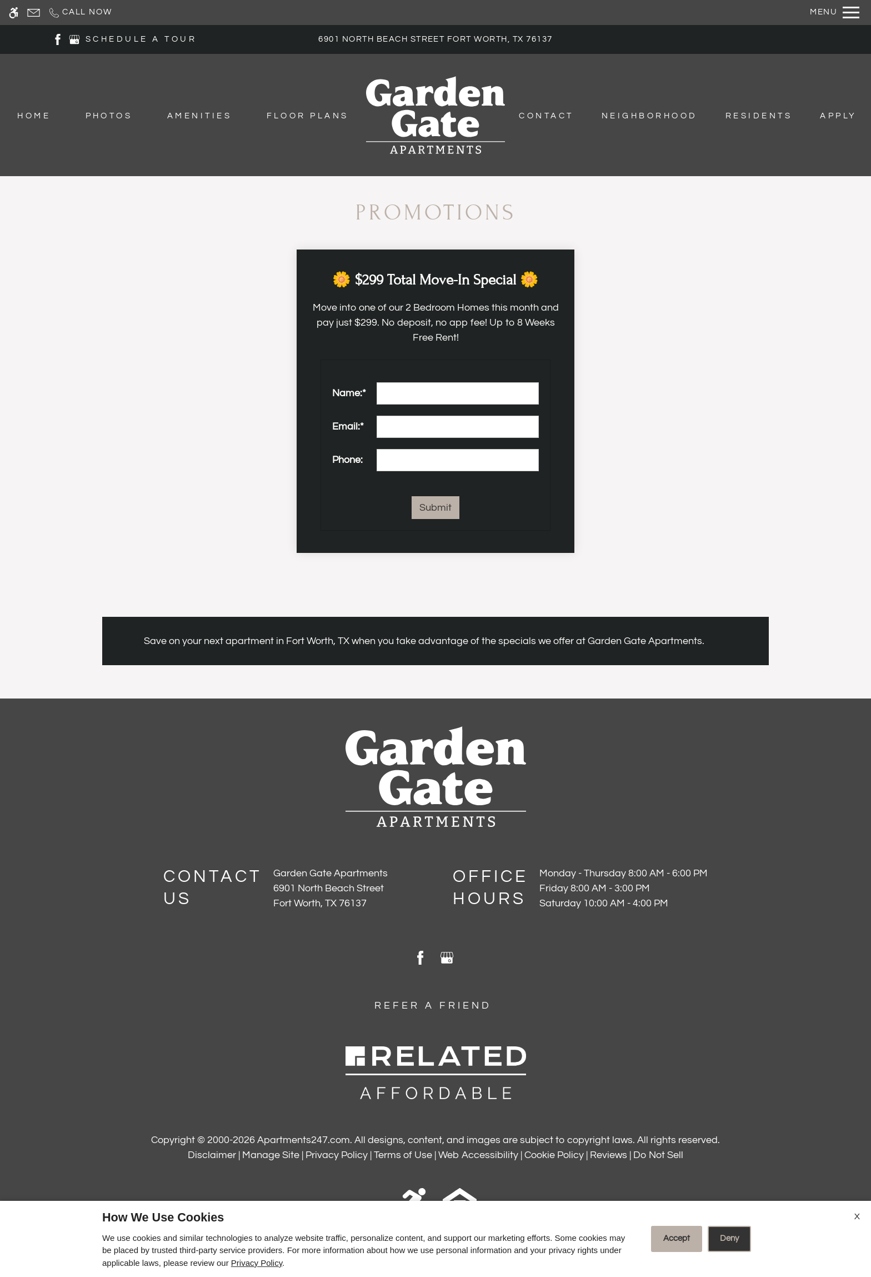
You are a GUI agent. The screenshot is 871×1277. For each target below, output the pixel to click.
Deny (729, 1238)
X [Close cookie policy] (857, 1216)
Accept (676, 1238)
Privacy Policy (256, 1263)
